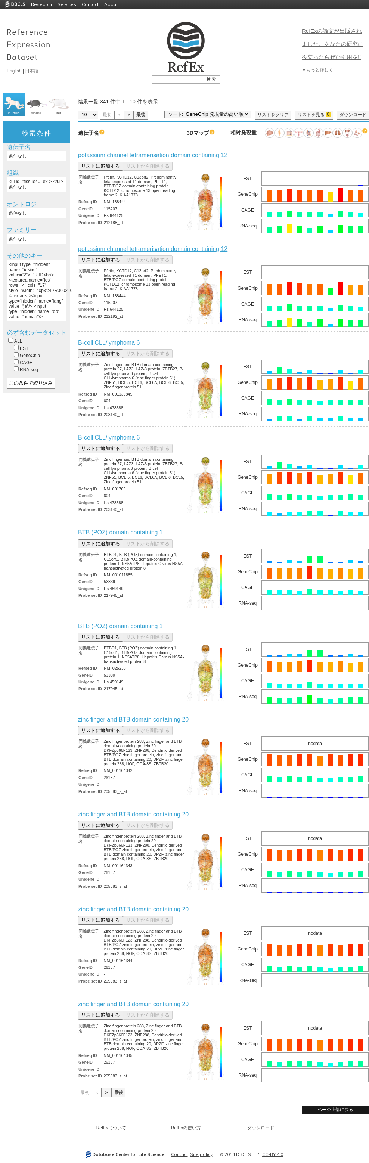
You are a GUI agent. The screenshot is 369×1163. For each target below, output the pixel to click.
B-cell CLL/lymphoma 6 (109, 342)
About (111, 4)
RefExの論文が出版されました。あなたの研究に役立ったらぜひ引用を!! (332, 44)
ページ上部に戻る (335, 1109)
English (14, 71)
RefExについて (111, 1128)
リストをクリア (273, 114)
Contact (90, 4)
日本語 (31, 71)
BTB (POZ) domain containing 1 (120, 532)
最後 (140, 114)
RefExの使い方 (186, 1128)
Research (41, 4)
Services (67, 4)
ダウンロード (352, 114)
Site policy (201, 1154)
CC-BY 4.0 (272, 1154)
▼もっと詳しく (317, 69)
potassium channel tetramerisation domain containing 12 (152, 155)
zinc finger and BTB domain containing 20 (133, 719)
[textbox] (177, 79)
